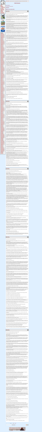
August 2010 (2, 124)
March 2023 (2, 40)
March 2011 (2, 120)
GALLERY (2, 9)
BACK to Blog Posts (8, 5)
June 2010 (2, 125)
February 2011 (2, 121)
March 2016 (2, 87)
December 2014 (2, 95)
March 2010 (2, 127)
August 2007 (2, 144)
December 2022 (2, 42)
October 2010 (2, 123)
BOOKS (2, 6)
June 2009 (2, 132)
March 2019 (2, 67)
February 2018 (2, 74)
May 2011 (2, 119)
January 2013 (2, 108)
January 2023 (2, 41)
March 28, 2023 (7, 168)
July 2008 (2, 138)
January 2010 (2, 128)
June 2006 (2, 152)
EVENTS (2, 8)
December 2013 (2, 102)
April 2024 (2, 33)
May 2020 (2, 59)
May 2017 (2, 79)
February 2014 (2, 101)
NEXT (13, 423)
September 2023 (2, 37)
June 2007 (2, 145)
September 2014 (2, 97)
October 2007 (2, 143)
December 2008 (2, 135)
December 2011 (2, 115)
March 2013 (2, 107)
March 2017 (2, 80)
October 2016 (2, 83)
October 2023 (2, 36)
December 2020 (2, 55)
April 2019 (2, 66)
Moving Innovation (3, 7)
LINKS (2, 10)
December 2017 (2, 75)
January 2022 (2, 48)
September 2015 (2, 90)
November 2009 (2, 129)
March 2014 (2, 100)
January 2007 (2, 148)
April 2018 (2, 73)
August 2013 (2, 104)
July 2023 (2, 38)
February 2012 (2, 114)
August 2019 (2, 64)
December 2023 (2, 35)
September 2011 (2, 117)
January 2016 (2, 88)
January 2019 (2, 68)
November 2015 (2, 89)
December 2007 (2, 142)
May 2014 (2, 99)
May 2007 (2, 146)
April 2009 (2, 133)
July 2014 (2, 98)
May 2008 (2, 139)
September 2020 (2, 57)
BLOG (2, 5)
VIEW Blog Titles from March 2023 (9, 6)
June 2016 (2, 85)
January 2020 (2, 61)
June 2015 (2, 92)
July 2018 (2, 71)
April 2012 (2, 113)
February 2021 (2, 54)
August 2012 (2, 111)
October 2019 (2, 63)
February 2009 (2, 134)
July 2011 (2, 118)
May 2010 (2, 126)
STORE (2, 11)
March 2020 (2, 60)
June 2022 (2, 45)
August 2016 (2, 84)
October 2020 (2, 56)
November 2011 (2, 116)
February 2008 (2, 141)
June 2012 (2, 112)
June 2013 (2, 105)
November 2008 (2, 136)
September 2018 (2, 70)
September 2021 (2, 50)
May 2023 (2, 39)
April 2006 (2, 153)
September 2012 (2, 110)
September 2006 (2, 150)
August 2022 (2, 44)
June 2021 (2, 52)
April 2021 (2, 53)
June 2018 (2, 72)
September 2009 (2, 130)
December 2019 (2, 62)
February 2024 (2, 34)
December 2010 (2, 122)
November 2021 (2, 49)
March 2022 (2, 47)
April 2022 (2, 46)
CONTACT (2, 12)
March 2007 (2, 147)
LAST (15, 423)
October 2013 (2, 103)
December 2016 (2, 82)
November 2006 (2, 149)
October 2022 (2, 43)
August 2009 (2, 131)
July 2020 (2, 58)
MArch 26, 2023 (7, 329)
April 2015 (2, 93)
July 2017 (2, 78)
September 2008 (2, 137)
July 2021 (2, 51)
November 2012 (2, 109)
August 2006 (2, 151)
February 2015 (2, 94)
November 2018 (2, 69)
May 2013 (2, 106)
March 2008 (2, 140)
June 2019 (2, 65)
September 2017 (2, 77)
